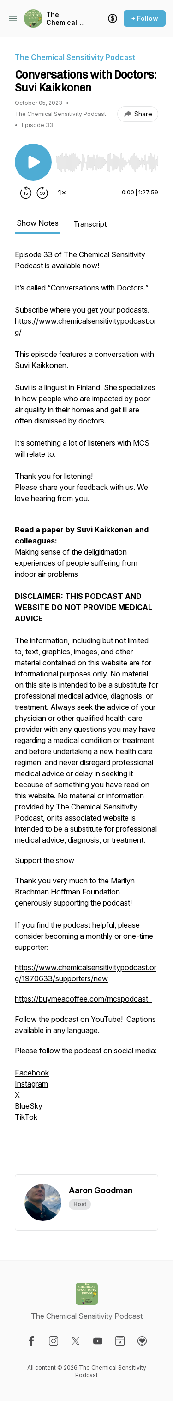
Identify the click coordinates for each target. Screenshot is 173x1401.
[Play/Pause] (33, 162)
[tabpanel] (86, 711)
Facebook (32, 1072)
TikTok (26, 1117)
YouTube (106, 1019)
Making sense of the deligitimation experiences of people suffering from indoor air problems (76, 563)
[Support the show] (112, 18)
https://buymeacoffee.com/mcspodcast (83, 998)
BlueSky (28, 1106)
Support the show (44, 860)
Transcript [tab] (90, 224)
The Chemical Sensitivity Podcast (63, 19)
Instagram (31, 1083)
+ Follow (144, 18)
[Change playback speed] (62, 192)
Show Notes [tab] (38, 223)
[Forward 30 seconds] (42, 192)
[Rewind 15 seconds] (25, 192)
